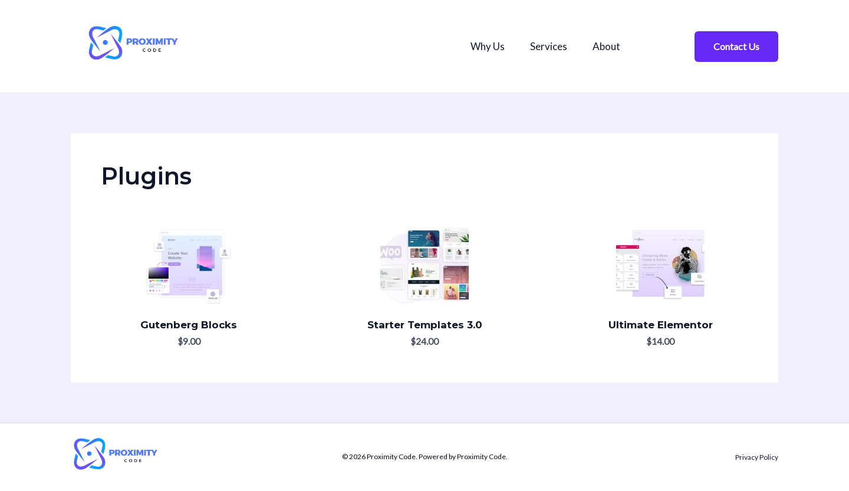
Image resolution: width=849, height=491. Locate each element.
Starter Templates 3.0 (424, 325)
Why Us (489, 46)
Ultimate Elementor (660, 325)
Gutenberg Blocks (189, 325)
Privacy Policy (756, 457)
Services (552, 46)
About (613, 46)
